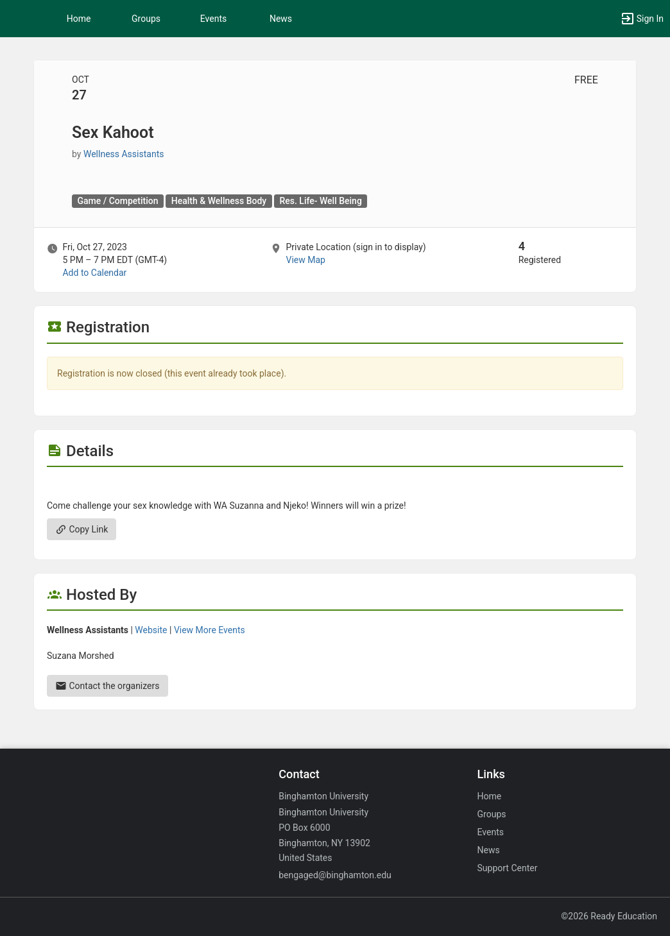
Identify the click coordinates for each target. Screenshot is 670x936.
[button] (16, 18)
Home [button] (79, 18)
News (281, 18)
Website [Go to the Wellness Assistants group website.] (151, 630)
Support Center (507, 868)
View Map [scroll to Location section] (305, 260)
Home (489, 796)
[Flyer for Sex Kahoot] (335, 486)
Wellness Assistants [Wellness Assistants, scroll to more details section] (123, 154)
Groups (146, 18)
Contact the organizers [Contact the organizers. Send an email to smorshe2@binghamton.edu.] (107, 686)
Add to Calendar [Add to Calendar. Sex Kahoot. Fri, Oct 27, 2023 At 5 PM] (94, 273)
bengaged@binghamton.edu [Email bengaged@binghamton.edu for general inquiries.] (335, 875)
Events (213, 18)
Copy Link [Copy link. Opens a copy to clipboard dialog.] (81, 529)
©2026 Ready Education (609, 916)
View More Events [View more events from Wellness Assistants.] (209, 630)
